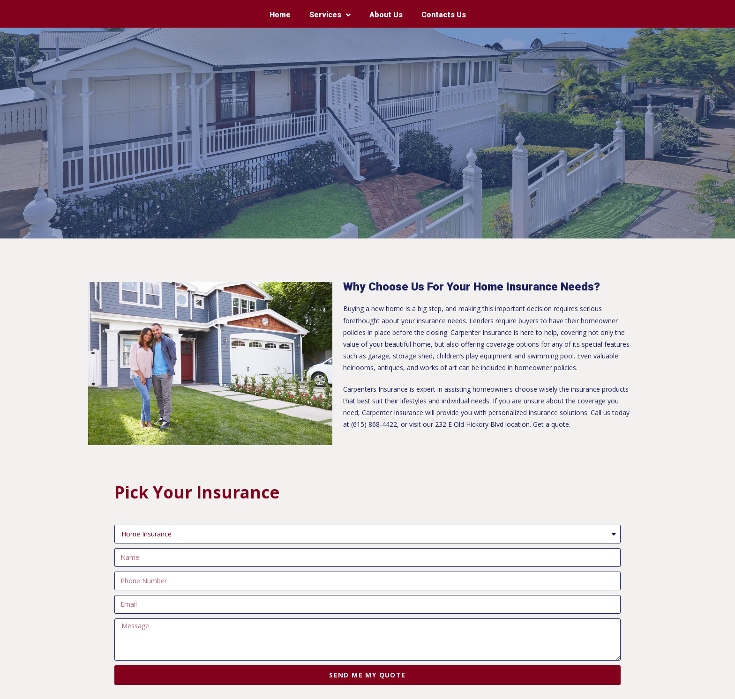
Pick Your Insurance (197, 492)
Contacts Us (443, 15)
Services (330, 15)
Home (280, 15)
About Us (386, 15)
